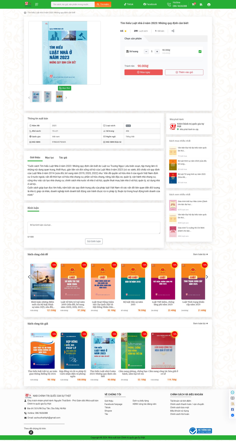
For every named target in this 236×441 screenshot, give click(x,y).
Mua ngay (143, 72)
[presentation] (29, 278)
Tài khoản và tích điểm (180, 402)
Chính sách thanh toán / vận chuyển (187, 405)
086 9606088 (180, 6)
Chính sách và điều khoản (186, 395)
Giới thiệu (35, 158)
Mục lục (49, 158)
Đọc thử (64, 88)
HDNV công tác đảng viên (144, 405)
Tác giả (63, 158)
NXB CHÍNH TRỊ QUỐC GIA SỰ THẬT (47, 396)
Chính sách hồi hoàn (179, 415)
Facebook (150, 4)
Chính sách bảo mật (179, 408)
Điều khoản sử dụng (179, 411)
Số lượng (133, 51)
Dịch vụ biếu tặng (141, 401)
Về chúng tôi (113, 395)
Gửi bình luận (94, 242)
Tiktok (128, 4)
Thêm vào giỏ (184, 72)
